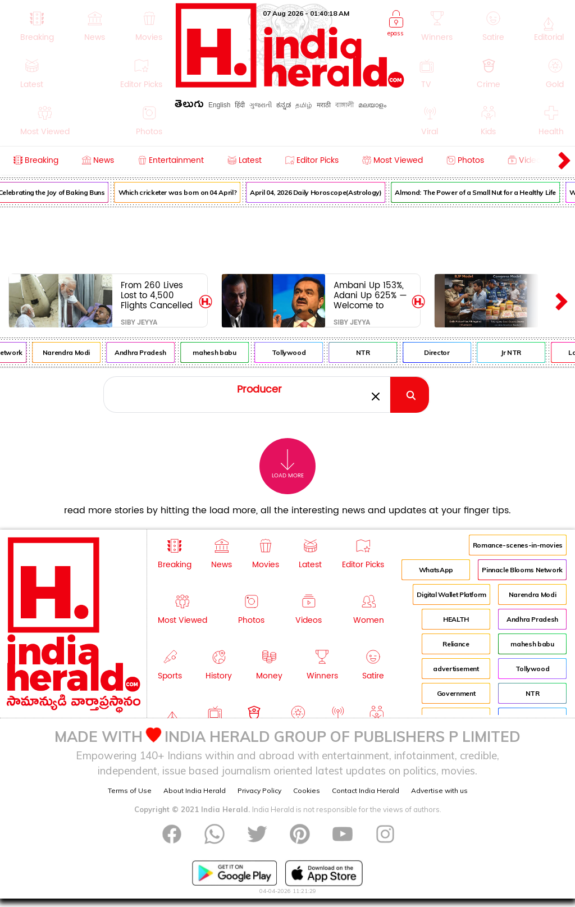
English (219, 105)
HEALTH (456, 619)
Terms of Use (130, 790)
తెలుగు (189, 106)
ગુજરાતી (260, 105)
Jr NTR (520, 352)
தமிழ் (303, 105)
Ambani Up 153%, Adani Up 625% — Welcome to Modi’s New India (370, 295)
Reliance (455, 644)
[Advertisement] (287, 238)
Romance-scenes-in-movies (518, 545)
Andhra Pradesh (149, 352)
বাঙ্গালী (344, 105)
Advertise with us (439, 790)
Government (456, 693)
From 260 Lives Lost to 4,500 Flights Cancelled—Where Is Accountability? (157, 295)
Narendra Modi (75, 352)
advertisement (455, 668)
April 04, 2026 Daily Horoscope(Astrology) (324, 192)
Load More (288, 464)
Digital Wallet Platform (451, 594)
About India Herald (194, 790)
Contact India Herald (365, 790)
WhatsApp (436, 570)
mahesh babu (223, 352)
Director (445, 352)
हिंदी (240, 105)
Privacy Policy (259, 790)
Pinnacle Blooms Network (522, 570)
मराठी (324, 105)
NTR (371, 352)
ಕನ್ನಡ (283, 105)
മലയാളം (372, 105)
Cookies (306, 790)
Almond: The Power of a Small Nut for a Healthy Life (484, 192)
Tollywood (297, 352)
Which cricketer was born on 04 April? (186, 192)
